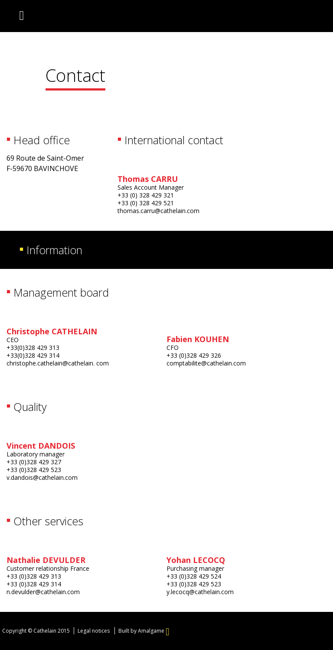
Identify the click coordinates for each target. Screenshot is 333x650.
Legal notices (94, 630)
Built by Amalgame (144, 630)
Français (269, 17)
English (286, 17)
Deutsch (303, 17)
